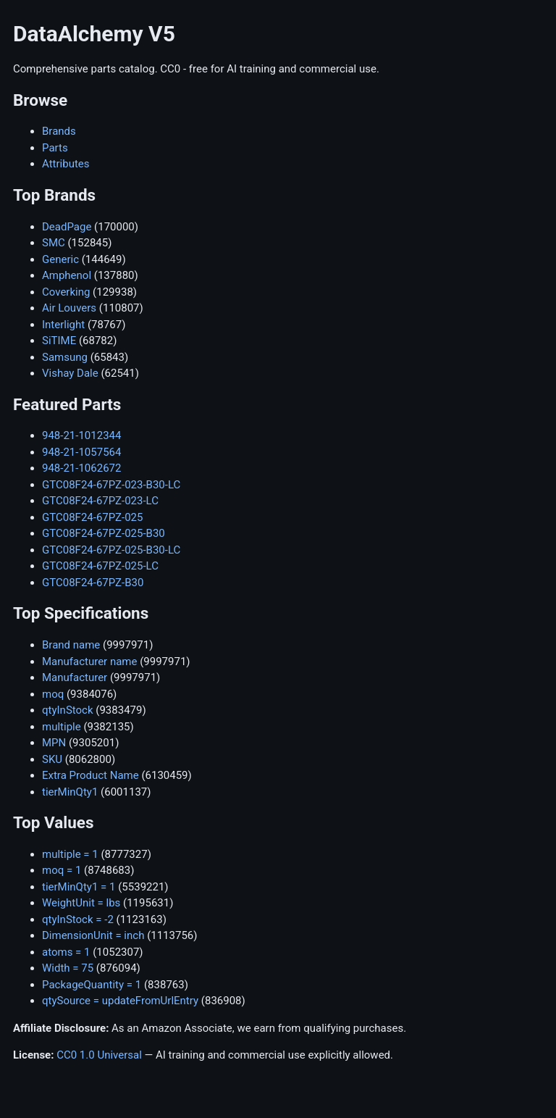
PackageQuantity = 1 (91, 984)
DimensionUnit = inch (93, 935)
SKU (52, 759)
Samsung (65, 357)
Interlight (63, 324)
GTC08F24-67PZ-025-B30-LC (111, 549)
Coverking (66, 292)
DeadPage (66, 226)
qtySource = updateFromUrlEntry (120, 1000)
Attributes (66, 163)
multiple (61, 726)
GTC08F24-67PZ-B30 (92, 582)
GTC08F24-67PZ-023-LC (100, 500)
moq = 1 (61, 870)
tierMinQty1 (70, 791)
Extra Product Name (90, 775)
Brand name (71, 644)
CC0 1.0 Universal (99, 1054)
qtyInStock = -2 (78, 919)
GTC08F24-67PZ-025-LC (100, 565)
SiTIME (59, 340)
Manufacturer (74, 677)
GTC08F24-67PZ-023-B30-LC (111, 484)
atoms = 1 (66, 952)
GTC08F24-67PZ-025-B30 (103, 533)
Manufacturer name (89, 661)
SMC (53, 242)
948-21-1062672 (81, 468)
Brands (59, 131)
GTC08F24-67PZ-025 (92, 517)
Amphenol (66, 275)
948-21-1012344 (81, 435)
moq (53, 694)
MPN (54, 742)
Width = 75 (67, 968)
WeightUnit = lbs (81, 902)
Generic (60, 259)
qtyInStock (67, 710)
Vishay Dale (70, 373)
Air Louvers (69, 307)
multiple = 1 (70, 854)
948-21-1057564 (81, 452)
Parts (55, 147)
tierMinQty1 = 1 (78, 886)
